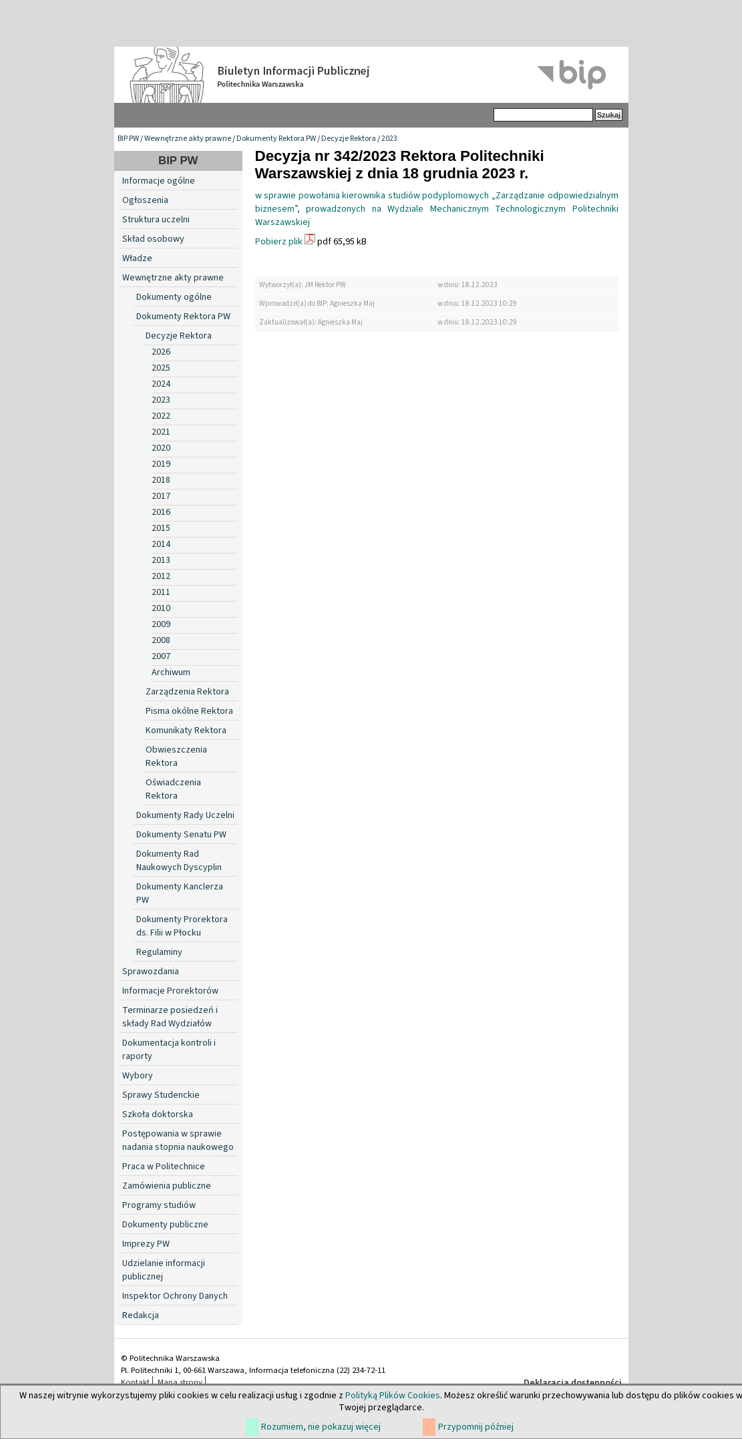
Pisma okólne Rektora (189, 711)
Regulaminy (159, 952)
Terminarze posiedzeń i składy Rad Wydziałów (170, 1017)
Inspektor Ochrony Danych (175, 1296)
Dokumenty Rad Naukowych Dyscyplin (179, 860)
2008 (161, 640)
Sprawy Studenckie (161, 1095)
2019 (161, 464)
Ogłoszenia (145, 200)
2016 (161, 512)
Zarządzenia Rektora (187, 691)
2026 (161, 352)
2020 (161, 448)
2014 (161, 544)
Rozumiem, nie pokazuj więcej (321, 1427)
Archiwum (171, 672)
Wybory (137, 1075)
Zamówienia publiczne (166, 1186)
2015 (161, 528)
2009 (161, 624)
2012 (161, 576)
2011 (161, 592)
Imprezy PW (146, 1244)
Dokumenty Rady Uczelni (185, 815)
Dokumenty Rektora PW (276, 138)
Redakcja (140, 1315)
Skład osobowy (153, 239)
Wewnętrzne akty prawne (187, 138)
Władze (137, 258)
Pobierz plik (279, 241)
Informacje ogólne (158, 181)
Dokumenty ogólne (174, 297)
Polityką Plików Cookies (392, 1395)
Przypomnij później (476, 1427)
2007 (161, 656)
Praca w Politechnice (163, 1166)
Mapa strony (180, 1382)
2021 (161, 432)
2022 (161, 416)
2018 (161, 480)
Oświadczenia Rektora (173, 789)
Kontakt (135, 1382)
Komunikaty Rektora (186, 730)
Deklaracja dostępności (573, 1383)
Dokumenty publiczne (165, 1224)
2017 (161, 496)
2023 (389, 138)
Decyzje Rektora (348, 138)
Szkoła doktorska (157, 1114)
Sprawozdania (150, 971)
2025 (161, 368)
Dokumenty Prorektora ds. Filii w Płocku (182, 926)
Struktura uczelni (156, 219)
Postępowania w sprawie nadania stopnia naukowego (178, 1140)
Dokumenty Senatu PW (181, 834)
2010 (161, 608)
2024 (161, 384)
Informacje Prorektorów (170, 991)
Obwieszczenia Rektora (176, 756)
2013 (161, 560)
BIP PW (128, 138)
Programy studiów (159, 1205)
